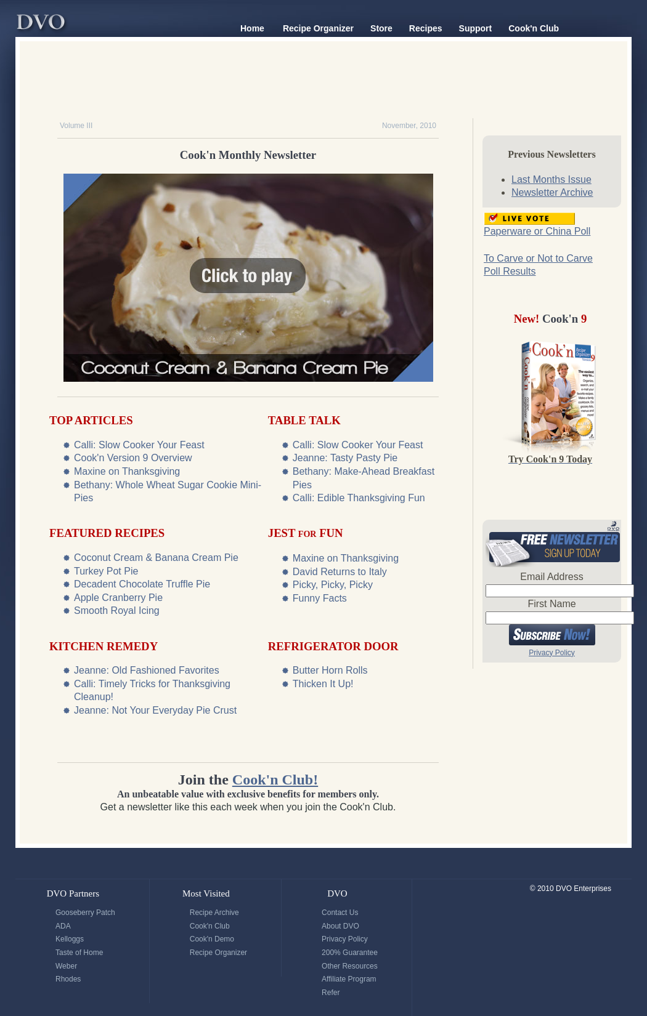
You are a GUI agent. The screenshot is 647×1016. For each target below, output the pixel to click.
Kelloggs (69, 939)
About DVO (340, 926)
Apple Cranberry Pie (118, 597)
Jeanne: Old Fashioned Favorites (146, 670)
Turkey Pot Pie (106, 571)
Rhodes (68, 979)
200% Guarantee (350, 952)
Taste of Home (79, 952)
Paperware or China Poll (537, 231)
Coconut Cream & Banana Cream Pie (156, 557)
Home (252, 28)
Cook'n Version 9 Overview (133, 458)
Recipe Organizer (318, 28)
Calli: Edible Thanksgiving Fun (359, 498)
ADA (63, 926)
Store (381, 28)
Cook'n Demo (212, 939)
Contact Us (340, 912)
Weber (66, 966)
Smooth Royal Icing (117, 610)
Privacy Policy (552, 652)
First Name (551, 604)
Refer (331, 992)
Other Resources (350, 966)
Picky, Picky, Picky (333, 584)
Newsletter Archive (552, 192)
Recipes (425, 28)
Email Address (551, 576)
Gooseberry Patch (85, 912)
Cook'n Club (533, 28)
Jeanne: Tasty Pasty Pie (345, 458)
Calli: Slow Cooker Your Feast (139, 445)
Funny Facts (320, 598)
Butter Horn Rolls (330, 670)
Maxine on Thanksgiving (127, 471)
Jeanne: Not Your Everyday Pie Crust (155, 710)
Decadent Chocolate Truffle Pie (142, 584)
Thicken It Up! (323, 684)
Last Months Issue (551, 179)
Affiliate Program (349, 979)
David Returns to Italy (340, 571)
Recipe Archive (214, 912)
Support (475, 28)
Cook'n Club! (275, 780)
